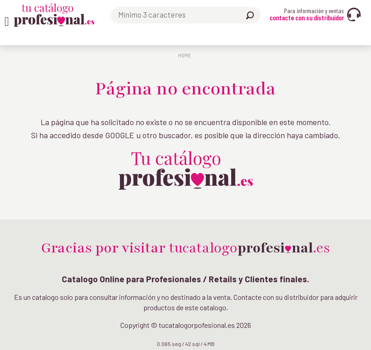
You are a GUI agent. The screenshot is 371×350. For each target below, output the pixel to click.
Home (184, 55)
